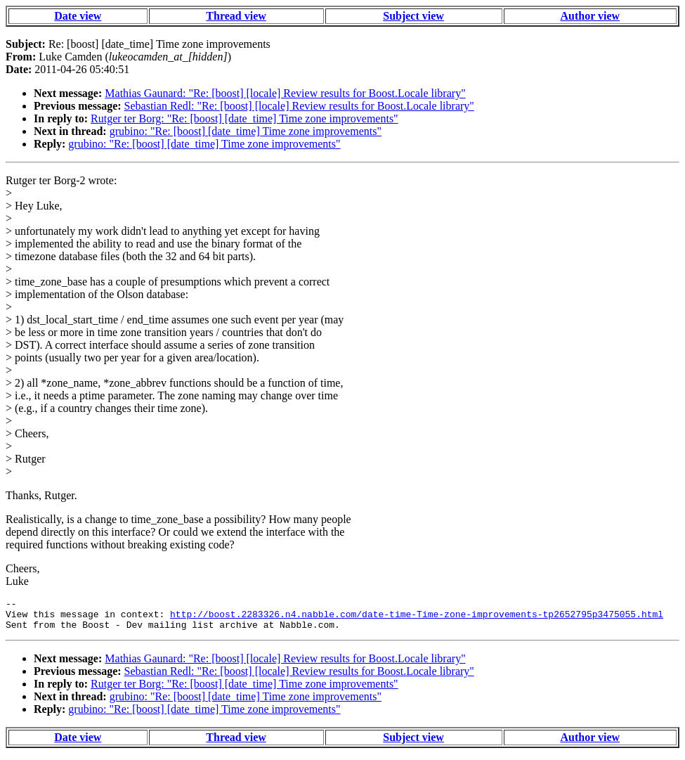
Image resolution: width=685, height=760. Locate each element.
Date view (77, 16)
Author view (590, 16)
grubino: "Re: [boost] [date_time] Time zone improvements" (245, 131)
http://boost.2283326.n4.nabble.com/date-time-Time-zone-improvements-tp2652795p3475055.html (416, 618)
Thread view (236, 16)
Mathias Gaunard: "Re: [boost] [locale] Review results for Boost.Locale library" (285, 93)
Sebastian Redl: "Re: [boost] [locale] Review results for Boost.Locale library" (299, 106)
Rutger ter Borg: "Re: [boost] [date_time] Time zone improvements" (244, 118)
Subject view (413, 16)
